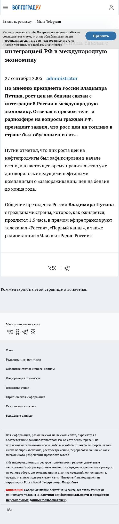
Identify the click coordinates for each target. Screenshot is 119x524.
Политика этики (17, 388)
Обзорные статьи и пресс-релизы (30, 369)
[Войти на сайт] (111, 7)
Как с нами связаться (21, 406)
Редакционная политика (23, 359)
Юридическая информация (25, 397)
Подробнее (70, 482)
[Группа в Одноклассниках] (17, 332)
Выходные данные (19, 415)
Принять (101, 36)
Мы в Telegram (49, 21)
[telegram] (69, 268)
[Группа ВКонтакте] (10, 332)
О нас (10, 350)
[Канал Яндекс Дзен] (33, 332)
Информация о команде (23, 378)
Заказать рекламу (17, 21)
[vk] (52, 268)
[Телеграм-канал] (25, 332)
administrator (62, 78)
